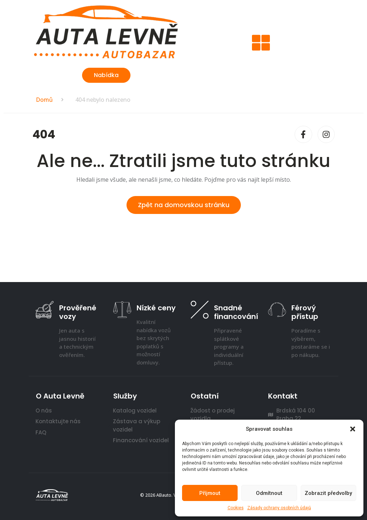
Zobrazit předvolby (328, 493)
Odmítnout (269, 493)
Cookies (236, 507)
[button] (352, 429)
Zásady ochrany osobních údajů (279, 507)
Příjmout (209, 493)
